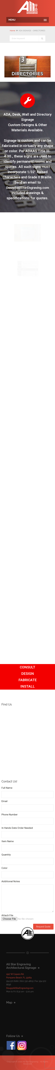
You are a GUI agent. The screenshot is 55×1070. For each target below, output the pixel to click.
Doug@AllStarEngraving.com (28, 188)
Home (12, 30)
